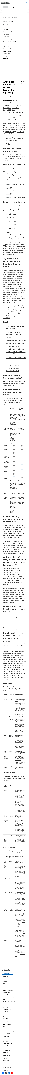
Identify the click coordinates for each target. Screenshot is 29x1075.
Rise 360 (5, 27)
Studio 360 (6, 46)
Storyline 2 (7, 108)
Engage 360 (6, 53)
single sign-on (16, 553)
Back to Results (22, 83)
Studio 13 (15, 110)
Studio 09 (6, 112)
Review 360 (6, 34)
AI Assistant (6, 24)
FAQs (8, 144)
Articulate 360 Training (9, 41)
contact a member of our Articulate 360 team (14, 300)
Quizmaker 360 (7, 51)
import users (20, 545)
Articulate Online (17, 112)
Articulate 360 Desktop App (10, 44)
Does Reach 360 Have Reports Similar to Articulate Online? (14, 368)
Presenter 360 (7, 48)
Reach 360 (6, 36)
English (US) (8, 974)
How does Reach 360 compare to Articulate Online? (14, 335)
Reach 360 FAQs (15, 402)
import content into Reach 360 (14, 568)
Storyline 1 (15, 108)
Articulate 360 (9, 131)
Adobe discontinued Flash (15, 233)
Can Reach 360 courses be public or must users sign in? (16, 360)
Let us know (7, 600)
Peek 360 (5, 58)
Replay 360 (6, 56)
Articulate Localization (9, 32)
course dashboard (19, 883)
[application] (25, 1071)
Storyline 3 (17, 105)
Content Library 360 (8, 39)
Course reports (18, 815)
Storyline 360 (7, 29)
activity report (20, 861)
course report (20, 835)
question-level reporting (20, 718)
